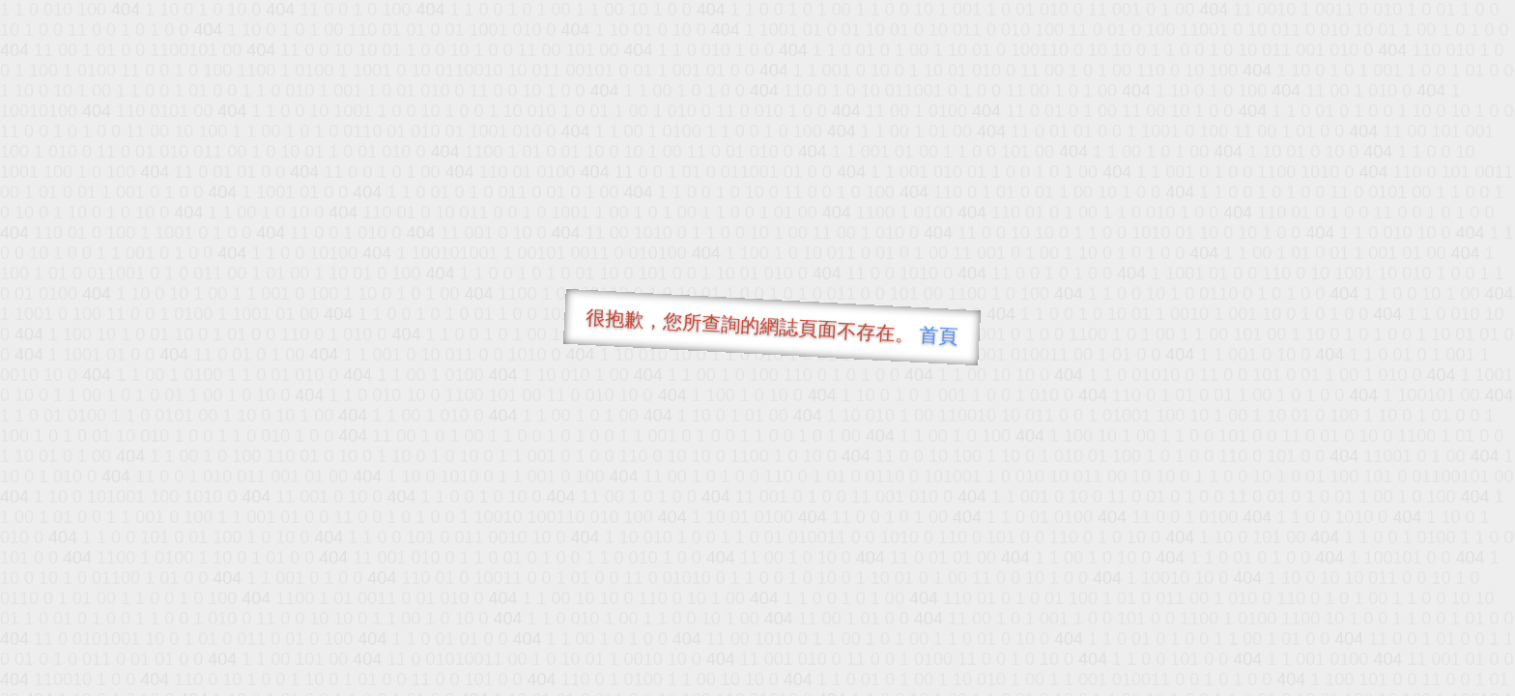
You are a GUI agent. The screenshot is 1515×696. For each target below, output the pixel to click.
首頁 (938, 335)
